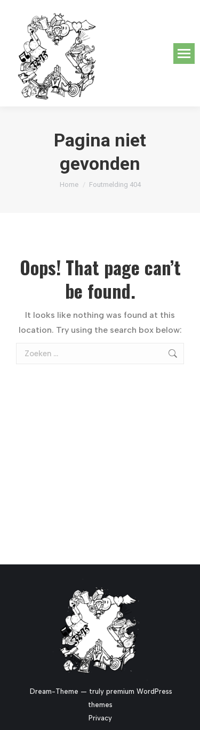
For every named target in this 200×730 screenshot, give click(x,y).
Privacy (100, 718)
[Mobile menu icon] (184, 53)
